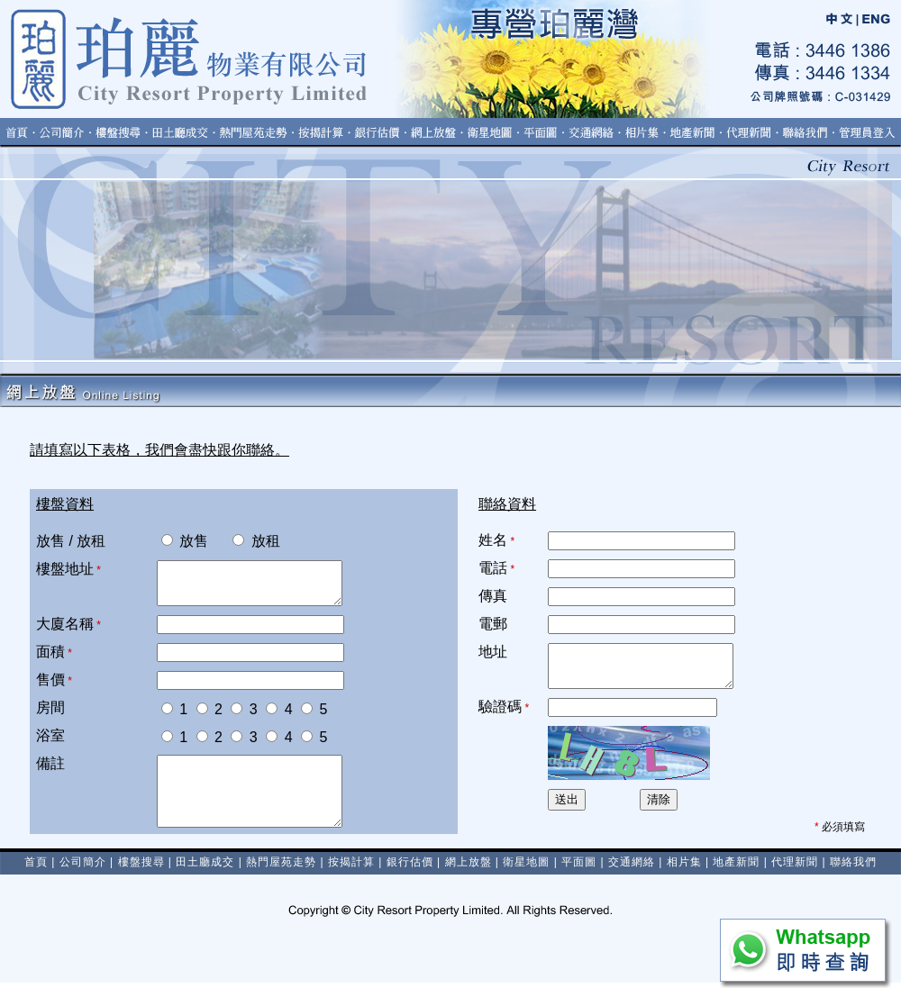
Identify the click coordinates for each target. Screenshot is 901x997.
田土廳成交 (205, 876)
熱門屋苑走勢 (281, 876)
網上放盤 (468, 876)
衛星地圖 (526, 876)
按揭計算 (351, 876)
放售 (184, 540)
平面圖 (578, 876)
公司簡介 (82, 876)
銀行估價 (410, 876)
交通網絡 (631, 876)
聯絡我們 (853, 876)
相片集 (684, 876)
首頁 (36, 876)
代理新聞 (794, 876)
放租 (246, 540)
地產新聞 (736, 876)
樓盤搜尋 (141, 876)
